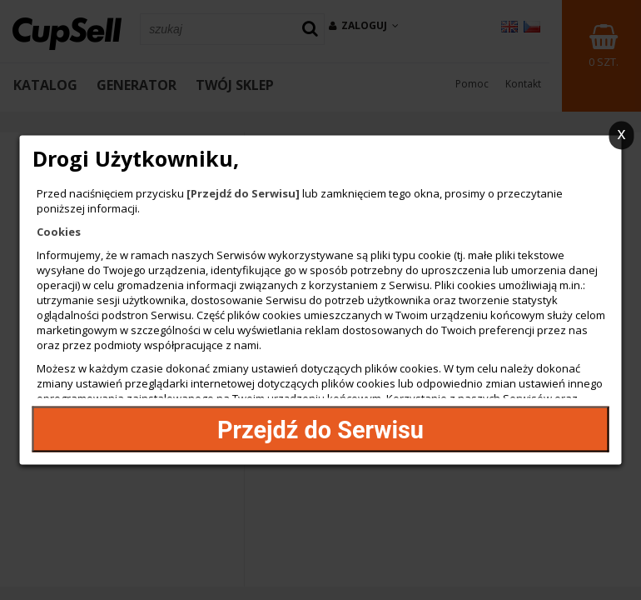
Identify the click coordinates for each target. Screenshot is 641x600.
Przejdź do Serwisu (320, 429)
